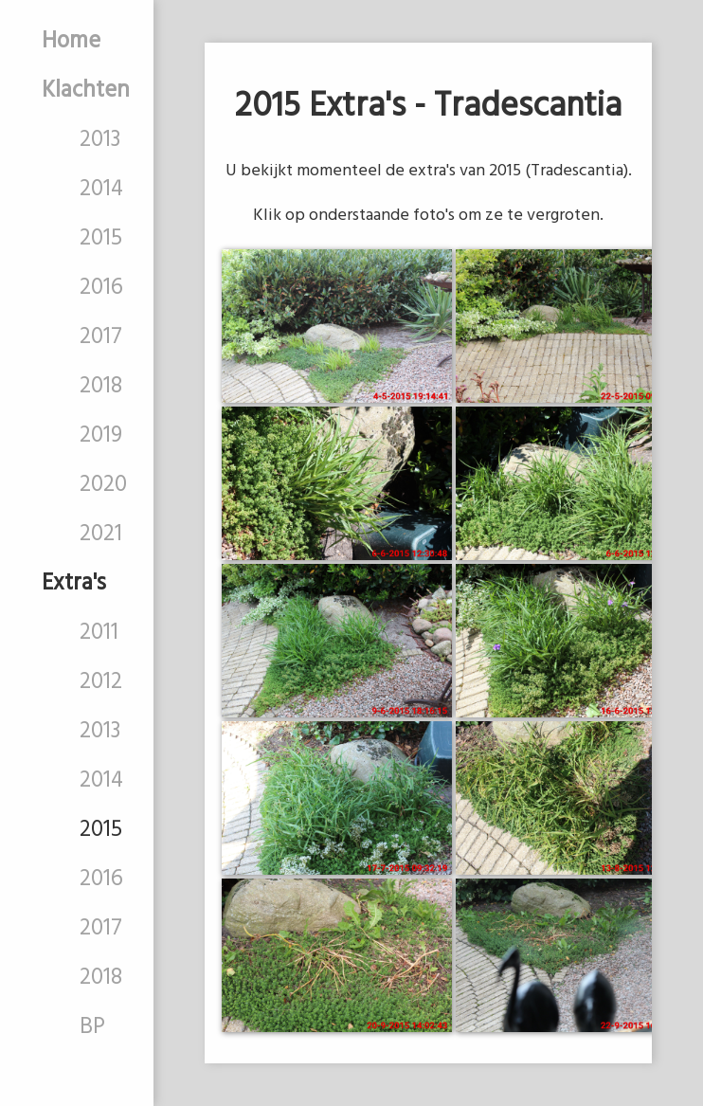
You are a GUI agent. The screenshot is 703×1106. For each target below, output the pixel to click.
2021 (101, 535)
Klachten (86, 91)
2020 (103, 485)
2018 (101, 387)
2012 (101, 682)
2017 (101, 337)
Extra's (74, 584)
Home (71, 42)
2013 (100, 140)
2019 (101, 436)
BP (92, 1027)
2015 (101, 239)
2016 (101, 288)
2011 (99, 633)
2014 (101, 190)
